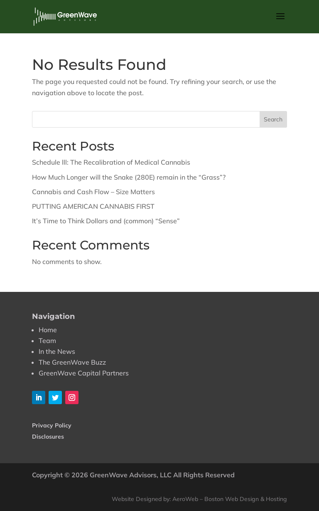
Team (47, 340)
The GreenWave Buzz (72, 362)
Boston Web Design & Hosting (245, 499)
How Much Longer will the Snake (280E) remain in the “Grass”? (129, 177)
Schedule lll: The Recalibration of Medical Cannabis (111, 162)
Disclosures (48, 436)
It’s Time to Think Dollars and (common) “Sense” (106, 221)
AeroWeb (185, 499)
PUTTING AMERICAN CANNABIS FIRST (93, 206)
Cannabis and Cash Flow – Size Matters (93, 192)
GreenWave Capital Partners (84, 373)
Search (273, 119)
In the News (57, 351)
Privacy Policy (51, 425)
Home (48, 330)
